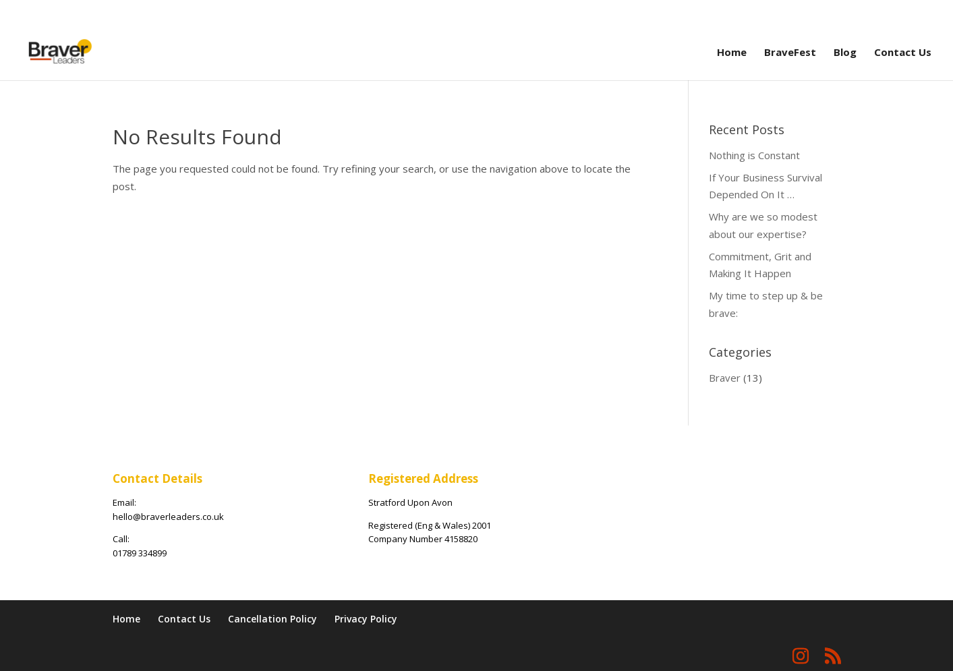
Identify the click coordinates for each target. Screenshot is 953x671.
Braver (725, 377)
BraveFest (790, 53)
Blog (845, 53)
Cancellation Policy (272, 618)
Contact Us (902, 53)
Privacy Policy (366, 618)
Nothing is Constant (754, 155)
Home (732, 53)
